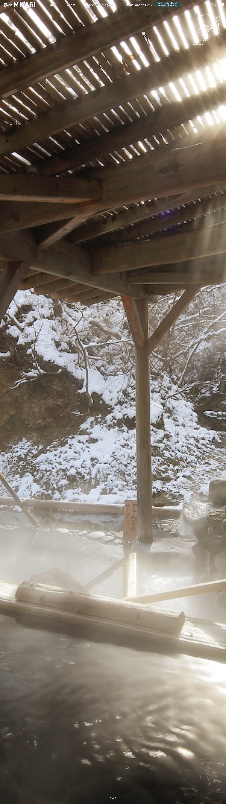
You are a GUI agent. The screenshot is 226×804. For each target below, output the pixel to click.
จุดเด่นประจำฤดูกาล (101, 5)
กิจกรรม (72, 5)
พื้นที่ (53, 5)
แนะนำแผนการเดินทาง (139, 5)
